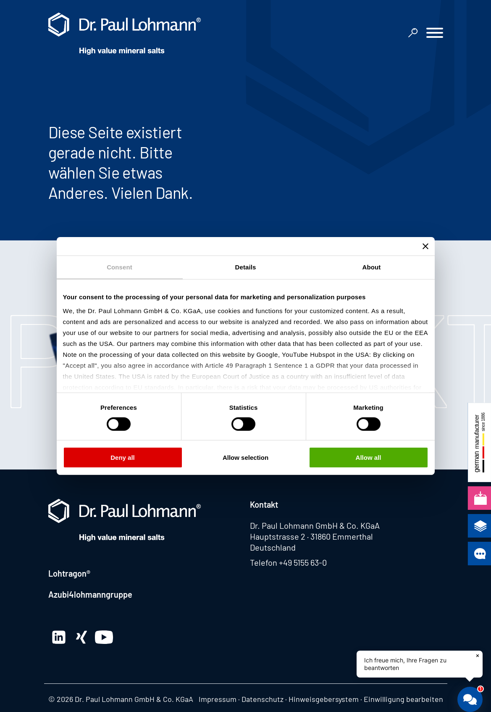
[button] (434, 33)
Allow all (368, 457)
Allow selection (245, 457)
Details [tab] (245, 267)
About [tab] (371, 267)
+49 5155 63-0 (303, 562)
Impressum (217, 699)
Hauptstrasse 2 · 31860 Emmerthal (311, 536)
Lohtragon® (69, 573)
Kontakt (264, 504)
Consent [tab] (119, 267)
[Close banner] (425, 246)
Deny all (122, 457)
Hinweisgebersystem (324, 699)
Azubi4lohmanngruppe (90, 594)
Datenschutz (263, 699)
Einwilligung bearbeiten (403, 699)
